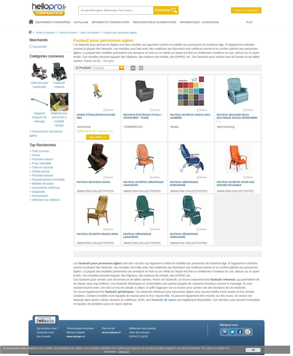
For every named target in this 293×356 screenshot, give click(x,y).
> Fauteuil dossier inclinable (47, 179)
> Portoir (35, 155)
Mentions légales (76, 332)
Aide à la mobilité (89, 32)
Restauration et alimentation (154, 22)
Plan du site (108, 328)
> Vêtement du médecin (45, 199)
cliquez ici (123, 351)
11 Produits (83, 67)
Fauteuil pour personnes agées (120, 32)
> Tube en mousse (41, 167)
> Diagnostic (37, 191)
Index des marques (139, 332)
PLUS (249, 22)
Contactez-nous (45, 332)
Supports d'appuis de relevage (39, 108)
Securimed (38, 46)
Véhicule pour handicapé (39, 75)
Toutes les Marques (246, 10)
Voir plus (108, 60)
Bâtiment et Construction (110, 22)
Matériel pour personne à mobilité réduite (59, 110)
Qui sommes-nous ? (47, 328)
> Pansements (39, 195)
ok (253, 349)
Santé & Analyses (45, 32)
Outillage (81, 22)
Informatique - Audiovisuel (199, 22)
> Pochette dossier (41, 175)
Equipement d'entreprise (52, 22)
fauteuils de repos (164, 299)
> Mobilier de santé (42, 183)
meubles (139, 263)
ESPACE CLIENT (138, 336)
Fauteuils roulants (59, 75)
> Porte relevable (40, 163)
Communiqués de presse (80, 328)
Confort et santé (67, 32)
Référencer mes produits (142, 328)
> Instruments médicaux (45, 187)
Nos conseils (43, 336)
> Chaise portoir (40, 171)
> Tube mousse (39, 151)
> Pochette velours (41, 159)
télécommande (115, 287)
